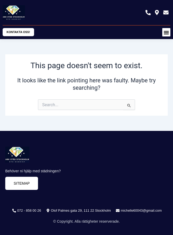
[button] (166, 32)
